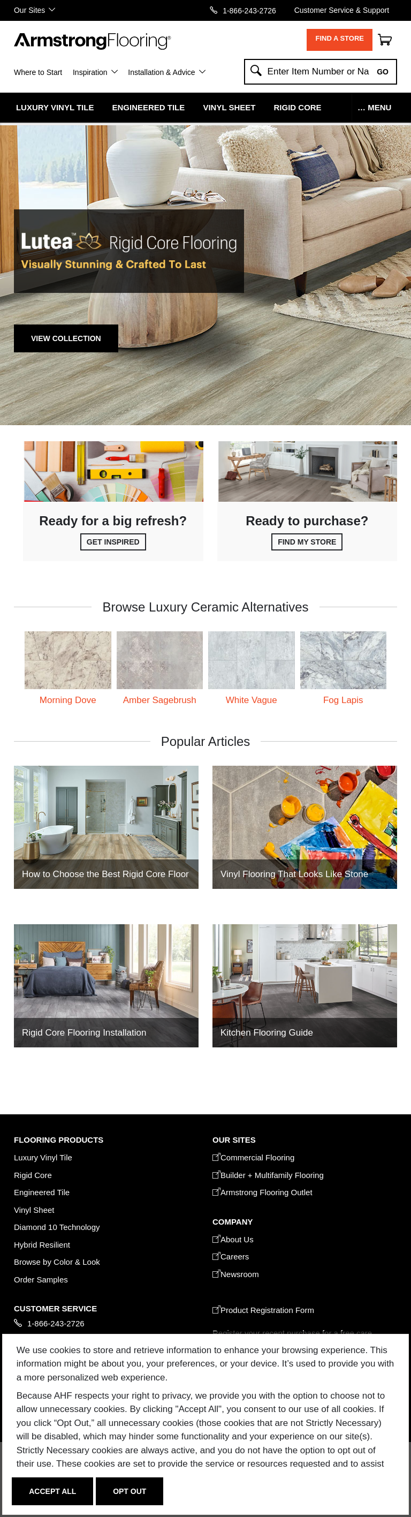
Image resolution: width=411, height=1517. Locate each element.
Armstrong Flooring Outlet (262, 1192)
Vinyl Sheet (229, 107)
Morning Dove (68, 700)
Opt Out (129, 1491)
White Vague (251, 700)
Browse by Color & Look (57, 1261)
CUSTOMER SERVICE (55, 1308)
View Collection (66, 338)
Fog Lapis (343, 700)
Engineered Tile (148, 107)
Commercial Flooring (253, 1157)
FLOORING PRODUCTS (58, 1140)
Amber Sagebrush (159, 700)
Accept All (52, 1491)
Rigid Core (298, 107)
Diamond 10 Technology (57, 1227)
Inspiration (90, 72)
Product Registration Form (263, 1310)
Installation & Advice (161, 72)
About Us (233, 1239)
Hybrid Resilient (42, 1244)
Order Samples (41, 1279)
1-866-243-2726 (249, 10)
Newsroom (235, 1274)
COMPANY (232, 1222)
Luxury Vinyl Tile (55, 107)
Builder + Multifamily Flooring (268, 1175)
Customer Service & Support (341, 10)
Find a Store (339, 38)
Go (383, 71)
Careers (230, 1256)
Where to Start (38, 72)
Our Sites (29, 10)
